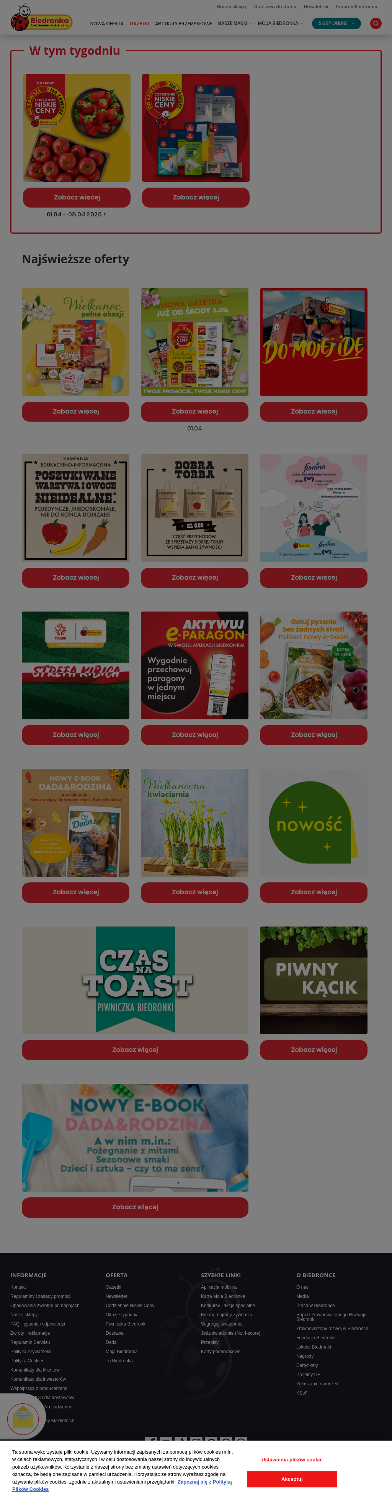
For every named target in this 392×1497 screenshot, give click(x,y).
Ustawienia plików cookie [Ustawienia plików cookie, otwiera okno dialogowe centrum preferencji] (292, 1459)
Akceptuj (292, 1479)
